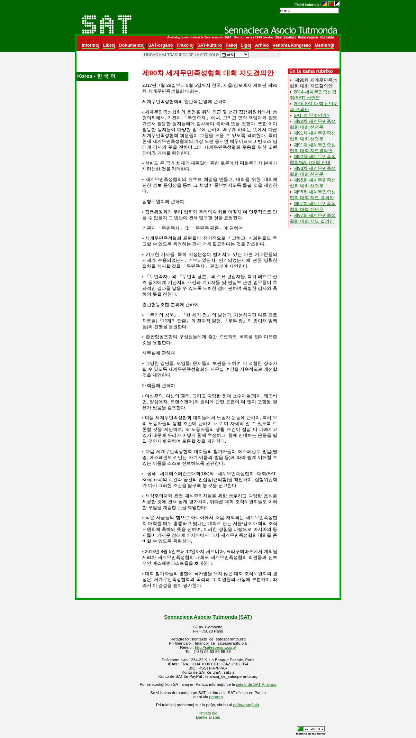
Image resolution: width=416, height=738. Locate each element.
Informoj (90, 45)
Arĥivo (262, 45)
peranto (216, 697)
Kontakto (327, 37)
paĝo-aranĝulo (246, 705)
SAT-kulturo (209, 45)
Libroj (109, 45)
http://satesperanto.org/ (215, 647)
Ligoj (246, 45)
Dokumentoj (132, 45)
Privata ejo (208, 713)
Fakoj (231, 45)
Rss (278, 37)
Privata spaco (308, 37)
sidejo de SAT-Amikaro (256, 684)
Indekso (290, 37)
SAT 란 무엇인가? (311, 115)
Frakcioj (185, 45)
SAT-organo (160, 45)
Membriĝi (324, 45)
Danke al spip (208, 717)
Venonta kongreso (292, 45)
